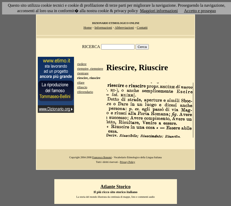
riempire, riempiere (90, 68)
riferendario (85, 92)
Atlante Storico (115, 186)
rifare (80, 82)
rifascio (82, 87)
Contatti (142, 27)
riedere (81, 64)
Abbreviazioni (124, 27)
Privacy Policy (127, 162)
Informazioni (103, 27)
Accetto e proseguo (200, 11)
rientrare (82, 73)
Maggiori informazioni (159, 11)
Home (88, 27)
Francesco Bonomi (102, 157)
